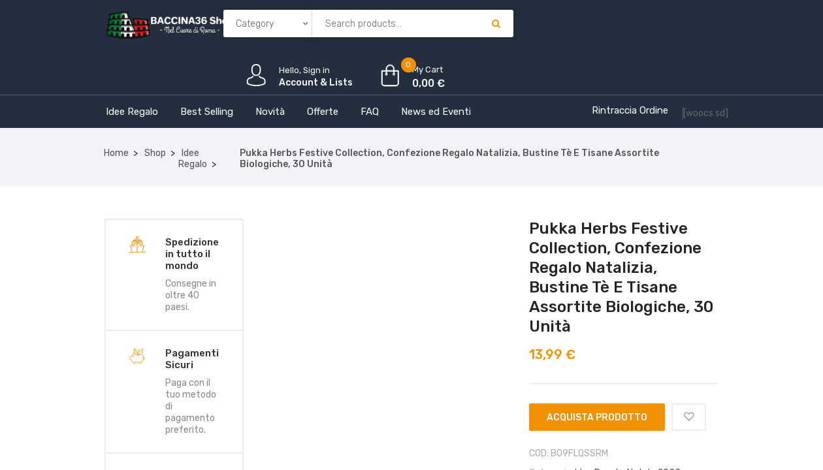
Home (116, 153)
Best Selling (206, 112)
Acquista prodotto (597, 417)
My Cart (427, 69)
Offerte (322, 112)
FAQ (370, 112)
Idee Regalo (132, 112)
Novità (270, 112)
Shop (155, 153)
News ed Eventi (436, 112)
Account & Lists (316, 82)
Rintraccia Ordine (630, 110)
